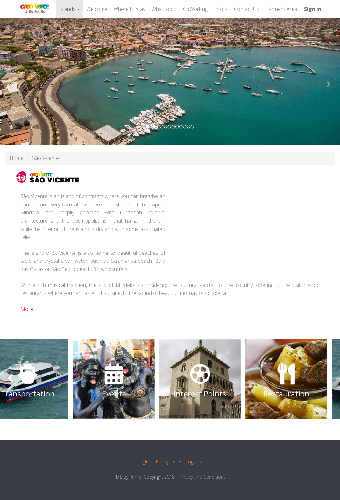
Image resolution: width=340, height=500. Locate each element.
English (144, 461)
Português (190, 461)
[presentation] (11, 379)
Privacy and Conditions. (203, 477)
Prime (135, 477)
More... (28, 308)
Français (165, 461)
